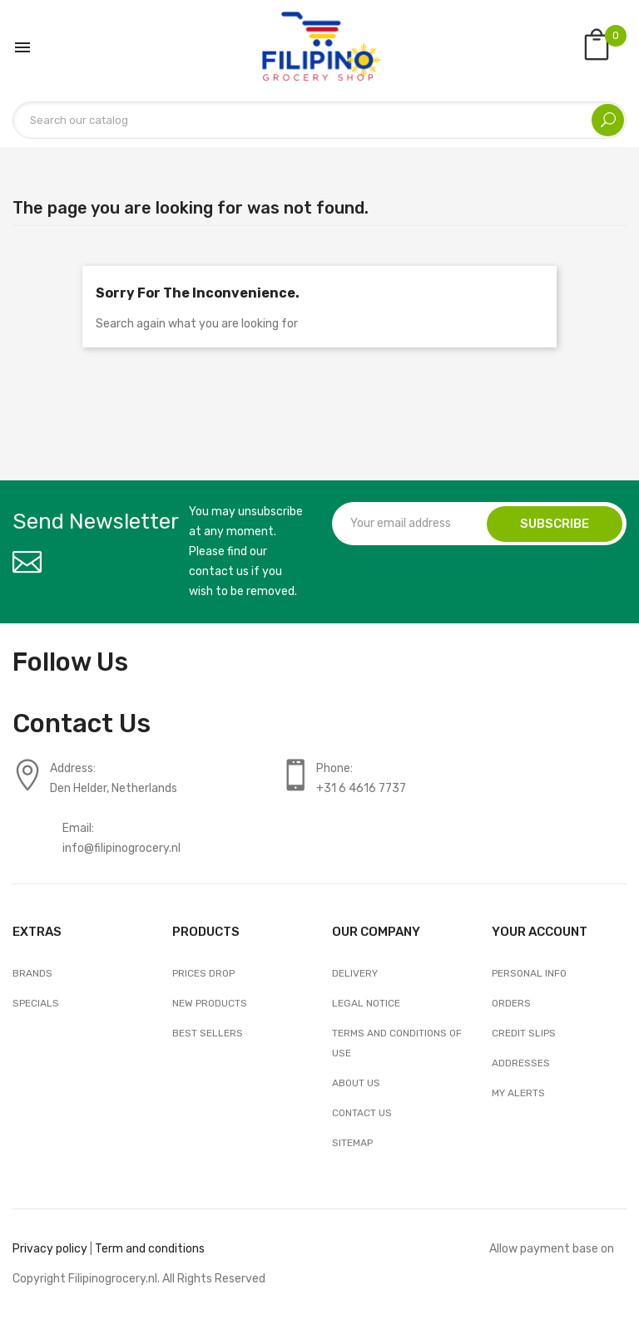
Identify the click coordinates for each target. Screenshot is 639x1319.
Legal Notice (366, 1003)
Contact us (362, 1113)
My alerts (518, 1093)
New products (209, 1003)
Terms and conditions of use (397, 1043)
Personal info (529, 973)
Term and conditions (150, 1249)
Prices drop (203, 973)
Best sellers (207, 1033)
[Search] (319, 120)
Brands (32, 973)
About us (356, 1083)
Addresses (521, 1063)
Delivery (355, 973)
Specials (35, 1003)
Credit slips (524, 1033)
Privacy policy (49, 1249)
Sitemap (352, 1143)
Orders (511, 1003)
